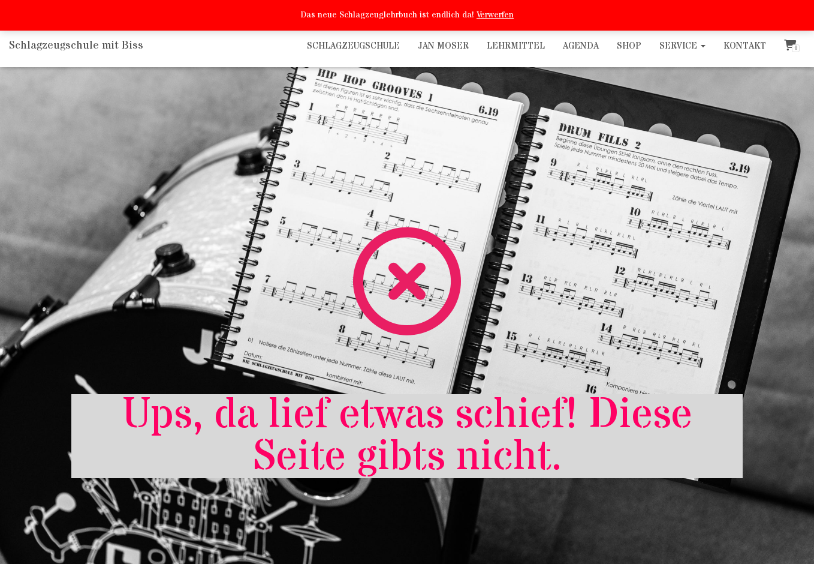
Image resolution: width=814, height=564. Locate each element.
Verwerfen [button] (495, 15)
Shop (629, 46)
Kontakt (744, 46)
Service (682, 46)
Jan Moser (443, 46)
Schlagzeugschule (353, 46)
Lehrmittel (516, 46)
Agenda (581, 46)
